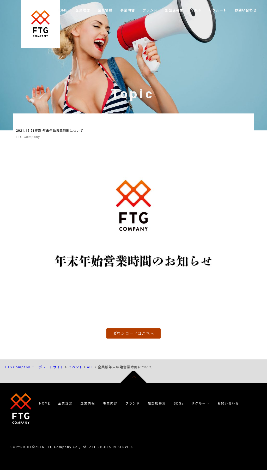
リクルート (218, 10)
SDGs (196, 10)
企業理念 (82, 10)
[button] (133, 333)
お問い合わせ (246, 10)
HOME (62, 10)
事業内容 (127, 10)
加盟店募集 (174, 10)
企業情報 (105, 10)
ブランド (150, 10)
